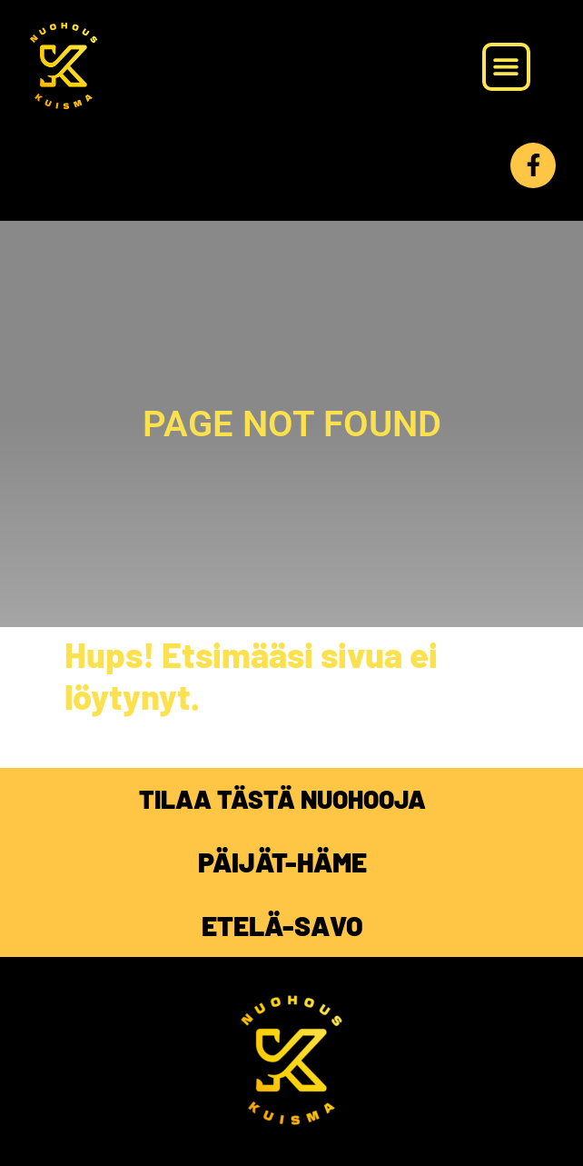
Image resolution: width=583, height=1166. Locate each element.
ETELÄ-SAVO (282, 925)
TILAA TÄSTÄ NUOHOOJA (282, 798)
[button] (506, 67)
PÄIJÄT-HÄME (282, 861)
